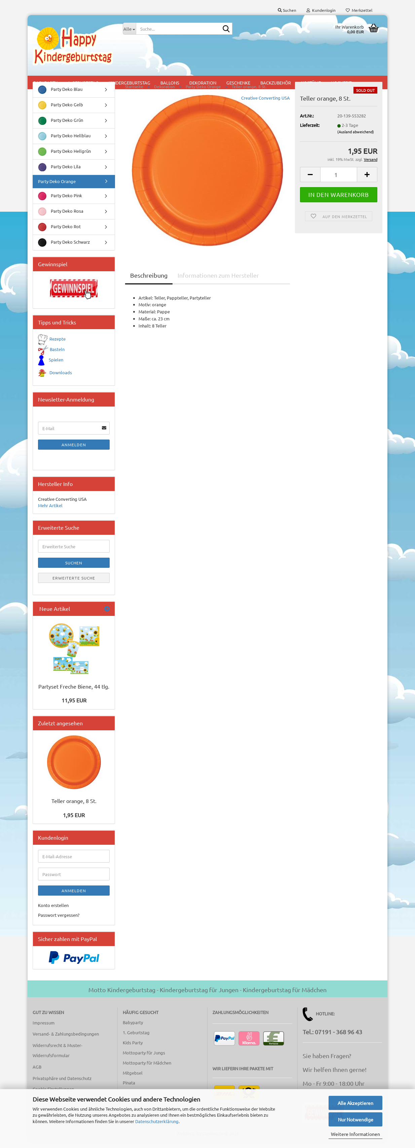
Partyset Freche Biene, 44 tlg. (73, 692)
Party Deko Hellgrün (64, 157)
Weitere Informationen (355, 1134)
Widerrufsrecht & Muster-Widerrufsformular (57, 1056)
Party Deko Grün (60, 126)
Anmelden (74, 450)
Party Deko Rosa (60, 217)
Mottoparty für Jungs (144, 1058)
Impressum (43, 1028)
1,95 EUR (74, 820)
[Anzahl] (338, 180)
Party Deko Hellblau (64, 142)
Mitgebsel (133, 1078)
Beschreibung (148, 280)
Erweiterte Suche (73, 583)
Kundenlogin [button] (321, 10)
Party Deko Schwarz (64, 248)
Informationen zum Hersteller (218, 280)
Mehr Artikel (50, 511)
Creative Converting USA (265, 103)
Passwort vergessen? (58, 921)
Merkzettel (359, 10)
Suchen (73, 568)
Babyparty (133, 1028)
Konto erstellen (53, 911)
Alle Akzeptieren (355, 1103)
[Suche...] (129, 29)
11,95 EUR (74, 705)
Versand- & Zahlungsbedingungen (66, 1039)
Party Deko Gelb (60, 111)
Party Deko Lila (59, 173)
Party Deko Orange (57, 187)
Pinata (129, 1088)
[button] (310, 180)
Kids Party (133, 1048)
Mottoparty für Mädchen (147, 1068)
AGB (37, 1072)
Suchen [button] (287, 10)
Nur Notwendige (355, 1119)
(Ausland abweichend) (355, 137)
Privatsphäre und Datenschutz (62, 1084)
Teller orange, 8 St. (74, 806)
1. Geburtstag (136, 1038)
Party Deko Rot (59, 233)
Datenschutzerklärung (157, 1121)
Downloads (60, 378)
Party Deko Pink (60, 202)
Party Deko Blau (60, 95)
